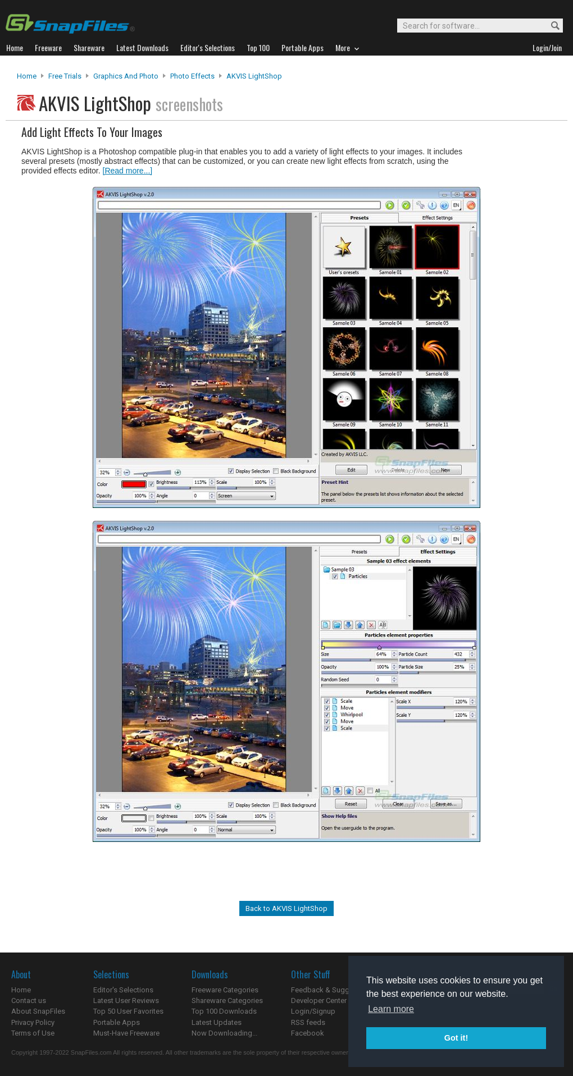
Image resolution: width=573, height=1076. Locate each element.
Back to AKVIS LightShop (286, 908)
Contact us (28, 1000)
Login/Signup (313, 1011)
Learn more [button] (391, 1009)
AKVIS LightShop (254, 76)
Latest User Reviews (126, 1000)
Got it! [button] (456, 1037)
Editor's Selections (123, 990)
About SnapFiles (38, 1011)
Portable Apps (116, 1022)
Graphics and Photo (125, 76)
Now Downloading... (224, 1033)
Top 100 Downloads (224, 1011)
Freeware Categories (225, 990)
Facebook (307, 1033)
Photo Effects (192, 76)
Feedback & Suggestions (332, 990)
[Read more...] (128, 170)
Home (27, 76)
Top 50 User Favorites (128, 1011)
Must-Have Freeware (126, 1033)
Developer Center (319, 1000)
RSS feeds (308, 1022)
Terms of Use (32, 1033)
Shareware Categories (227, 1000)
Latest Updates (217, 1022)
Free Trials (64, 76)
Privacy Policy (32, 1022)
